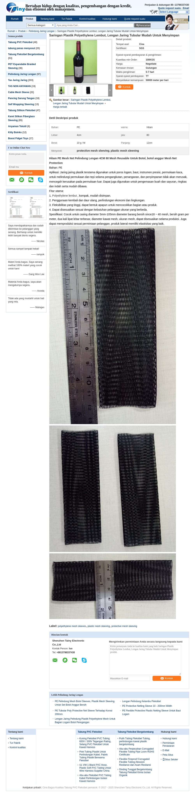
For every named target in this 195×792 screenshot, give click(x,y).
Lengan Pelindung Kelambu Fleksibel (141, 701)
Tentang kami (47, 19)
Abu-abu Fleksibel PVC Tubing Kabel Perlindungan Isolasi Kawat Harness (95, 778)
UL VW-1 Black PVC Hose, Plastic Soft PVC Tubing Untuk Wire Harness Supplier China (95, 768)
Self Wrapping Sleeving (21, 104)
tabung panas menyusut (21, 48)
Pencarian (144, 25)
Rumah (15, 19)
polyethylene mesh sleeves (72, 626)
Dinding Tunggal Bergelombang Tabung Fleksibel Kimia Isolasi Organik (135, 772)
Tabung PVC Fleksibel (20, 42)
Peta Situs (167, 754)
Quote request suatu (169, 8)
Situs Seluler (170, 759)
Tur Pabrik (67, 19)
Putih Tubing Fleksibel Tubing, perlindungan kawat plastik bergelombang (134, 741)
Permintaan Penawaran (168, 744)
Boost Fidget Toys (18, 138)
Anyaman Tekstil (17, 126)
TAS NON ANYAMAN (19, 86)
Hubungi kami (110, 19)
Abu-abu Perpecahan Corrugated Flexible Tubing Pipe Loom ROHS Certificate (136, 751)
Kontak (26, 172)
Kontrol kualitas (87, 19)
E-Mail (165, 750)
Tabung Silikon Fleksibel (21, 110)
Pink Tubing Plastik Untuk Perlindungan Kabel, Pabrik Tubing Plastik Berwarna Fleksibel (93, 756)
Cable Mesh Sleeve (18, 92)
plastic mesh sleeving (99, 626)
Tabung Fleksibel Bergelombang (26, 54)
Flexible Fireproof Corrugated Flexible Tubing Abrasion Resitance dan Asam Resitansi (135, 762)
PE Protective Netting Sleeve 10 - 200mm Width (147, 706)
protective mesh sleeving (124, 626)
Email (186, 8)
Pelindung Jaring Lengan (42, 31)
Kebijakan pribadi (32, 787)
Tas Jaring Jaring (17, 80)
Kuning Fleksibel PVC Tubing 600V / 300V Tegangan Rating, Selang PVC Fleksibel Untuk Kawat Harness (95, 743)
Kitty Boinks (15, 132)
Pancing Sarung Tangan (21, 98)
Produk (29, 19)
